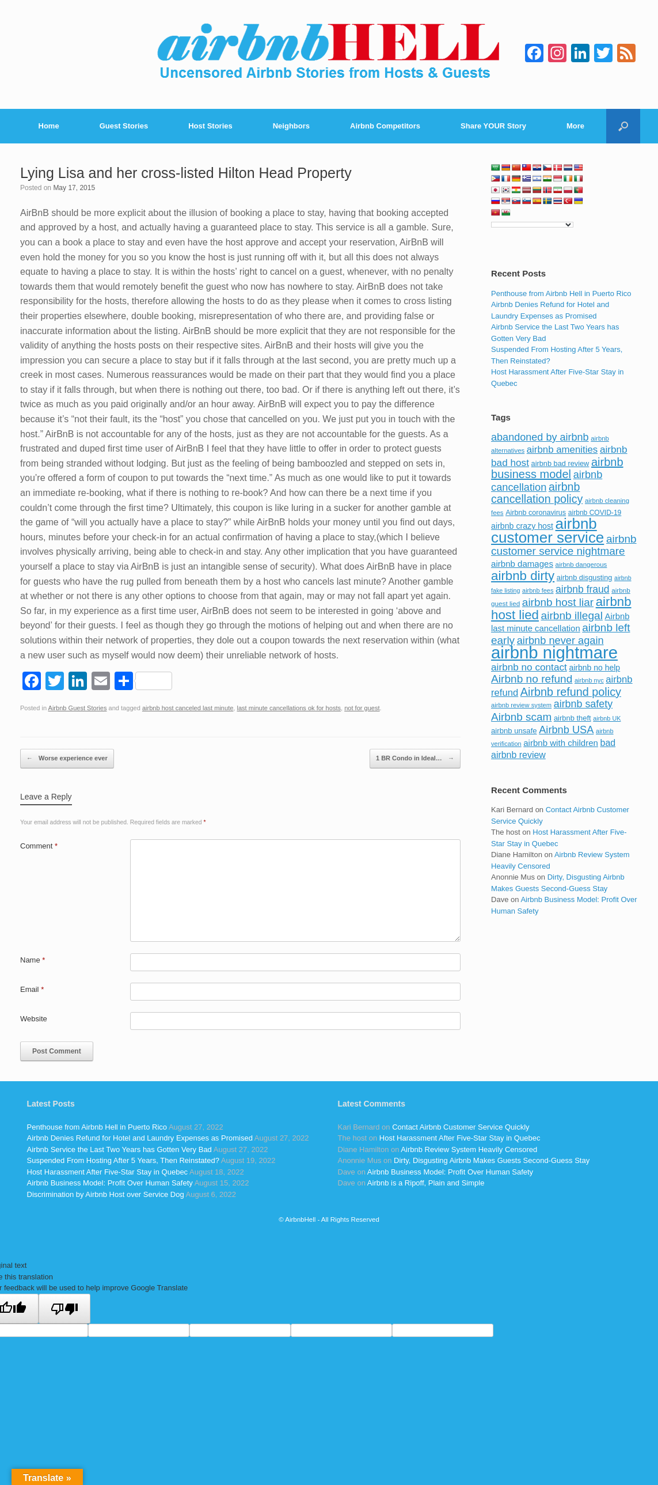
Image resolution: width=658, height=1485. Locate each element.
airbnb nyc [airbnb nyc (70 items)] (589, 680)
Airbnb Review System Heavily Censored (469, 1149)
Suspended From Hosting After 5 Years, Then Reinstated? (123, 1160)
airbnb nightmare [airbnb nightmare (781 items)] (554, 652)
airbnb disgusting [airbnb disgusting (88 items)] (585, 577)
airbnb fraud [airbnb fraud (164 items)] (582, 589)
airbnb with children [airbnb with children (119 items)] (560, 743)
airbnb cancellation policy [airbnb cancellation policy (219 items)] (537, 493)
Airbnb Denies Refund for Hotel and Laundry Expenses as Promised (140, 1138)
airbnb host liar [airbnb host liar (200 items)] (558, 602)
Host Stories (210, 126)
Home (49, 126)
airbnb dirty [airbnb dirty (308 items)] (522, 576)
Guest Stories (124, 126)
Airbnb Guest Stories (77, 707)
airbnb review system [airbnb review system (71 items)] (521, 705)
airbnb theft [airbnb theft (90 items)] (572, 718)
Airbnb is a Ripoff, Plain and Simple (426, 1183)
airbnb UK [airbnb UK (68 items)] (607, 718)
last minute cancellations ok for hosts (289, 707)
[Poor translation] (64, 1309)
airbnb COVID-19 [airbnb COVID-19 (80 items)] (595, 513)
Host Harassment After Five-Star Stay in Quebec (107, 1172)
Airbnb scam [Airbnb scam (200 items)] (521, 717)
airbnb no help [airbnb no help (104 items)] (594, 667)
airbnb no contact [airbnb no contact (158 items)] (529, 667)
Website (33, 1018)
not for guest (361, 707)
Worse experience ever (67, 758)
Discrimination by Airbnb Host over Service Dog (105, 1194)
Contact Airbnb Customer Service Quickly (460, 1127)
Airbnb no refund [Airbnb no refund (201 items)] (531, 679)
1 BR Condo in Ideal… (415, 758)
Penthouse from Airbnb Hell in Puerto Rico (561, 293)
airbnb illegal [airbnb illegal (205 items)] (572, 615)
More (575, 126)
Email (32, 989)
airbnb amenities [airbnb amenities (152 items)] (562, 449)
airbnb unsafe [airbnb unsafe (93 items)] (514, 730)
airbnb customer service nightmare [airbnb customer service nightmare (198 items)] (564, 545)
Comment (39, 846)
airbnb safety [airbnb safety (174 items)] (583, 704)
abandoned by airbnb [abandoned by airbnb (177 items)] (540, 437)
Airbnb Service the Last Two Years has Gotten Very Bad (119, 1149)
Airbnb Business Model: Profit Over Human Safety (110, 1183)
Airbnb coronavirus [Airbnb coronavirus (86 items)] (535, 513)
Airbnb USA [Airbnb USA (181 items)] (566, 729)
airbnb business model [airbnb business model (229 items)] (557, 468)
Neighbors (291, 126)
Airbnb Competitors (385, 126)
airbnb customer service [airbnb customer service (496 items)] (547, 530)
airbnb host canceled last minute (187, 707)
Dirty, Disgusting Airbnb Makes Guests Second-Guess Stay (491, 1160)
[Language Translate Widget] (532, 225)
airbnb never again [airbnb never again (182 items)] (560, 640)
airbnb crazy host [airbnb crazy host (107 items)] (522, 526)
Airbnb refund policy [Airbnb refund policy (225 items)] (570, 691)
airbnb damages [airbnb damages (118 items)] (522, 564)
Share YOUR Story (493, 126)
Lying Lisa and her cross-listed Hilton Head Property (186, 173)
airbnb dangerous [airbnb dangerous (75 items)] (581, 564)
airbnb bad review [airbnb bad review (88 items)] (560, 463)
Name (32, 960)
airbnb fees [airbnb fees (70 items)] (537, 590)
